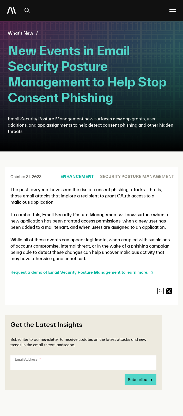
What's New (20, 33)
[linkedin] (169, 291)
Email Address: (28, 359)
